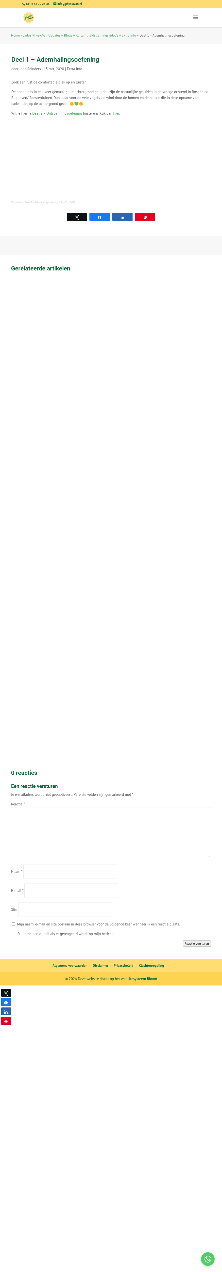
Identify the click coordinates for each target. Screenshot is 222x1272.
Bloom (152, 978)
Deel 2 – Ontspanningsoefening (57, 113)
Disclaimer (100, 965)
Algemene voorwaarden (69, 965)
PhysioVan (17, 202)
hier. (116, 113)
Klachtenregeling (151, 965)
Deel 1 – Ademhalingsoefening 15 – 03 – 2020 (50, 202)
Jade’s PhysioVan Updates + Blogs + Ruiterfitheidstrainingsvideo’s (70, 35)
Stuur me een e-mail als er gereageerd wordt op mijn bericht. (63, 933)
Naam (16, 871)
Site (14, 909)
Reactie (18, 804)
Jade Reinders (30, 68)
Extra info (129, 35)
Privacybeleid (124, 965)
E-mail (17, 890)
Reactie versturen (197, 943)
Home (15, 35)
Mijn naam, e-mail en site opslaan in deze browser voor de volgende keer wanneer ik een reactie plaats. (98, 924)
